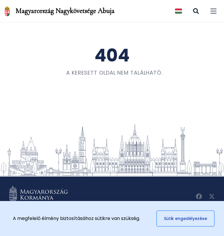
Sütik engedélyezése (185, 218)
